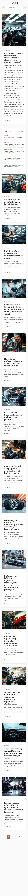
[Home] (3, 7)
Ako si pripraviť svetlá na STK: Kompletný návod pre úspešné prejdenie (13, 138)
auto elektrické (7, 156)
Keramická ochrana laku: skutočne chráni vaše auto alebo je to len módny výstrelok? (13, 57)
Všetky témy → (21, 131)
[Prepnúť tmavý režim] (24, 7)
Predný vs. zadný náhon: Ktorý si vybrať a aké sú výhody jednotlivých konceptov (14, 807)
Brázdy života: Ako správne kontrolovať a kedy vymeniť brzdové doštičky (14, 145)
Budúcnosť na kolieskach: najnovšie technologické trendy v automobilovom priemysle (11, 583)
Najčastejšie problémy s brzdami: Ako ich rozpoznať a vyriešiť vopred (14, 362)
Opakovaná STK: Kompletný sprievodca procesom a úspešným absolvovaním (12, 698)
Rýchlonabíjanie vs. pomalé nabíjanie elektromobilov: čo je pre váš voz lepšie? (12, 159)
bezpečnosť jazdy (8, 149)
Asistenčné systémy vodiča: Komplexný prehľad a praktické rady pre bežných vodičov (13, 753)
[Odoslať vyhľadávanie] (20, 7)
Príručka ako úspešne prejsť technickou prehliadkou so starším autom (11, 641)
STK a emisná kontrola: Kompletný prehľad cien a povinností (14, 416)
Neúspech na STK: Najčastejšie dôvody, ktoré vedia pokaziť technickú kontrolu (13, 166)
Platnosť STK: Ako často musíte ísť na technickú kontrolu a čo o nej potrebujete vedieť (14, 309)
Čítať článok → (7, 120)
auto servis (6, 142)
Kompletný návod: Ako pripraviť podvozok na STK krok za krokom (12, 469)
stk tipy (6, 135)
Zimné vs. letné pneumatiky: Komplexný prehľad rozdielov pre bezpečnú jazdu (13, 524)
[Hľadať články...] (14, 7)
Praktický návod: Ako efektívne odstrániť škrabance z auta (13, 254)
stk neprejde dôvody (9, 163)
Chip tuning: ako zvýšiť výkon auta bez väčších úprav (12, 202)
